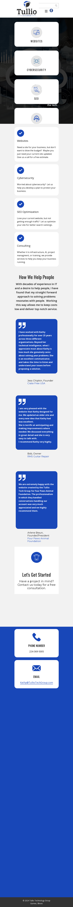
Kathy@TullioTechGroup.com (36, 682)
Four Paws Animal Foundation (38, 540)
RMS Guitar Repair (38, 456)
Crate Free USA (36, 383)
